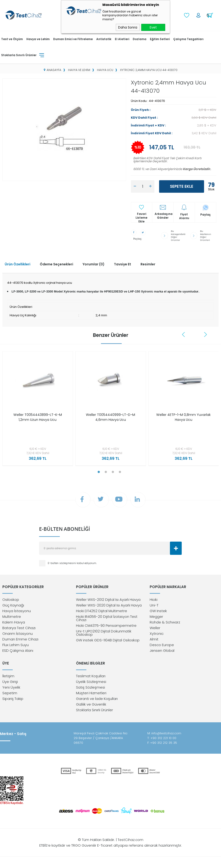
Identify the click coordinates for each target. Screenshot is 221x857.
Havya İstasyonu (16, 610)
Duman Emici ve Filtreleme (73, 39)
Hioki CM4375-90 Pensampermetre (106, 625)
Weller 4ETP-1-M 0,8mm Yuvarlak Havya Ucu (183, 416)
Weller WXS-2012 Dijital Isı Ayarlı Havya (108, 599)
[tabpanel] (36, 409)
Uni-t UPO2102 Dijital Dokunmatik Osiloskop (103, 633)
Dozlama (139, 39)
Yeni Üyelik (11, 687)
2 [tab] (106, 471)
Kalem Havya (13, 622)
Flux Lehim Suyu (15, 644)
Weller (155, 627)
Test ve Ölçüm (12, 39)
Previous (184, 333)
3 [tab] (113, 471)
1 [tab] (98, 471)
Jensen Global (162, 650)
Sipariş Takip (12, 698)
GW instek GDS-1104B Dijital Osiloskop (108, 640)
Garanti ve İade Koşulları (97, 698)
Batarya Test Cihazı (19, 627)
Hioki (153, 599)
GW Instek (158, 610)
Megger (156, 616)
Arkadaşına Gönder (164, 216)
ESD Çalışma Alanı (17, 650)
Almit (154, 639)
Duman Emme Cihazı (20, 639)
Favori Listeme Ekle (141, 216)
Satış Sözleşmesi (90, 687)
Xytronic (157, 633)
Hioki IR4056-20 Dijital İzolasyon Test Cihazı (106, 618)
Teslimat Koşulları (90, 676)
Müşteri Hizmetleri (91, 693)
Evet (153, 27)
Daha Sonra (127, 27)
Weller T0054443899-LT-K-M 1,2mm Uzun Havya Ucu (37, 416)
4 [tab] (120, 471)
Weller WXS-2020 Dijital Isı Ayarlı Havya (109, 605)
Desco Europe (162, 644)
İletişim (8, 676)
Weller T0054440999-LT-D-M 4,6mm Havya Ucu (110, 416)
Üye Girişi (10, 681)
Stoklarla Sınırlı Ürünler (18, 55)
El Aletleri (122, 39)
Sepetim (9, 693)
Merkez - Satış (13, 734)
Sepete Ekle (181, 186)
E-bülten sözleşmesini (62, 563)
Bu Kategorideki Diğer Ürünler (178, 235)
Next (205, 333)
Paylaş (205, 214)
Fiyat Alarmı (184, 216)
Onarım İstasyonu (17, 633)
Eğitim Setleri (160, 39)
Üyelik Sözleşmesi (91, 681)
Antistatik (103, 39)
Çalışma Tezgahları (188, 39)
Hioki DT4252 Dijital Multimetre (101, 610)
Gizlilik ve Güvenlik (91, 704)
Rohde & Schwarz (165, 622)
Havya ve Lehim (38, 39)
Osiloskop (10, 599)
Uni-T (154, 605)
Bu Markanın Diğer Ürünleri (205, 235)
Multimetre (11, 616)
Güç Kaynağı (13, 605)
